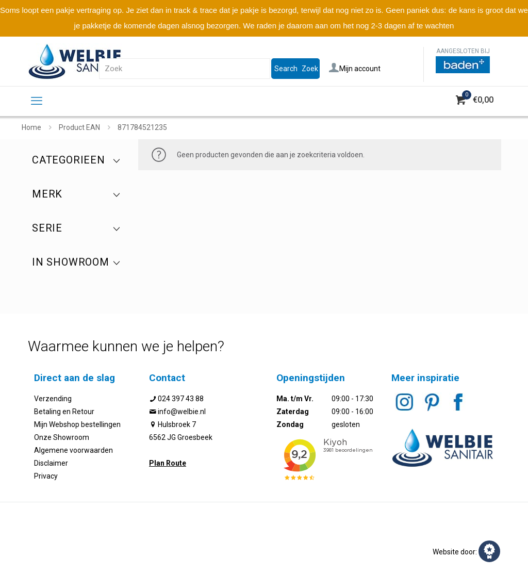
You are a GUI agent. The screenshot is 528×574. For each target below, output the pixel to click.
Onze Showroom (61, 437)
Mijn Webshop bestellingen (77, 424)
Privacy (46, 476)
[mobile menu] (36, 101)
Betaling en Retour (64, 411)
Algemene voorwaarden (73, 450)
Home (31, 127)
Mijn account (355, 68)
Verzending (53, 399)
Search (286, 68)
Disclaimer (51, 463)
